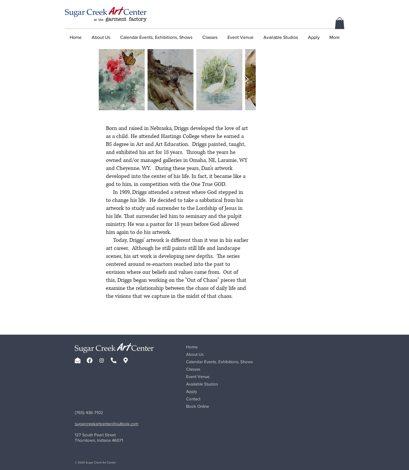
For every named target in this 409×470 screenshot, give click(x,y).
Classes (193, 369)
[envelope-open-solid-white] (77, 360)
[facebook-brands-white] (89, 360)
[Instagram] (101, 360)
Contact (193, 398)
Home (192, 346)
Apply (191, 391)
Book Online (197, 406)
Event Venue (197, 376)
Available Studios (202, 383)
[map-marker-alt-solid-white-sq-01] (125, 360)
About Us (195, 354)
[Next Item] (246, 79)
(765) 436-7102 (89, 412)
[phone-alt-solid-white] (113, 360)
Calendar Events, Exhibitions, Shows (219, 361)
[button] (339, 23)
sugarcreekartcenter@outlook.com (106, 423)
